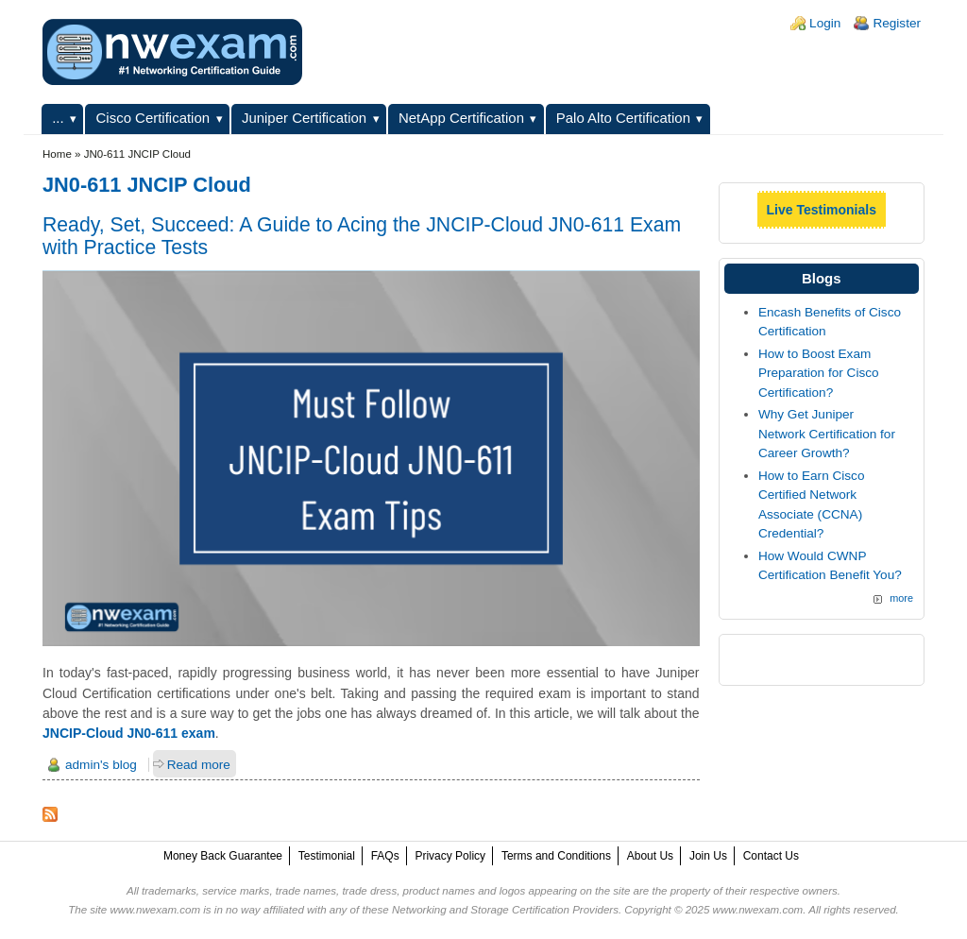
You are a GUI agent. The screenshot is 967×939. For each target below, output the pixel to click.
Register (897, 23)
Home (57, 154)
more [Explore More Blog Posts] (901, 598)
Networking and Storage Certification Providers (505, 909)
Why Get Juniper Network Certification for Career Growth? (826, 433)
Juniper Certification (304, 118)
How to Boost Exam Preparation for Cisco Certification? (818, 373)
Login (824, 23)
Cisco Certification (153, 118)
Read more (198, 765)
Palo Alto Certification (623, 118)
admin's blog (101, 765)
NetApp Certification (461, 118)
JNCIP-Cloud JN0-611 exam (128, 733)
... (57, 118)
